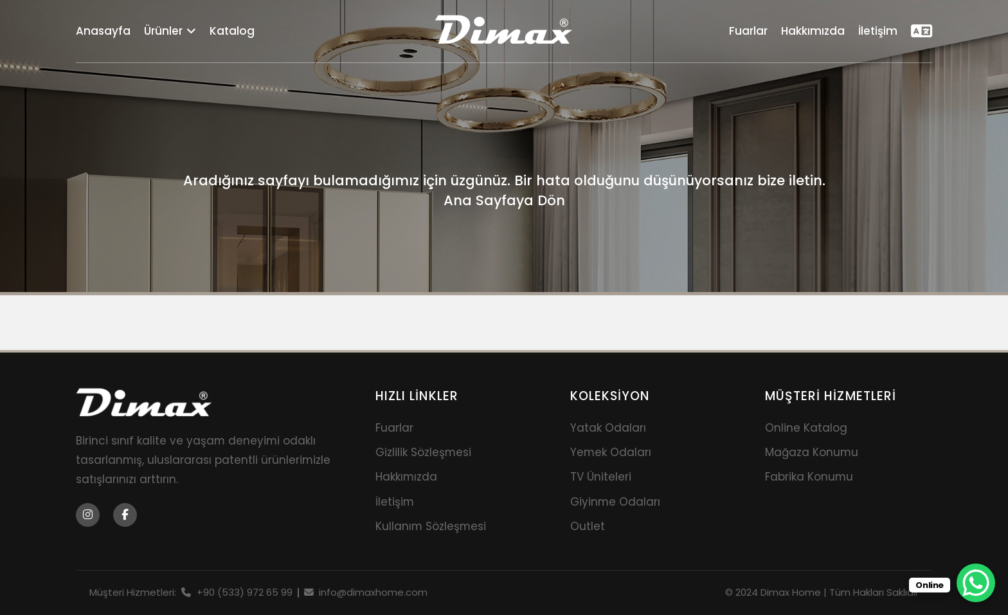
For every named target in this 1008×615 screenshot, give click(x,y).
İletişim (877, 31)
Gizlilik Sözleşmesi (423, 452)
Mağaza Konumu (811, 452)
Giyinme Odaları (615, 501)
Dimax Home (790, 592)
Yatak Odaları (608, 428)
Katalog (232, 31)
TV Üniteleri (600, 476)
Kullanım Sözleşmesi (430, 526)
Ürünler (170, 31)
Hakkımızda (813, 31)
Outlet (587, 526)
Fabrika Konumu (809, 476)
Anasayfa (103, 31)
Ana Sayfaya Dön (504, 200)
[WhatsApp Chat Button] (976, 583)
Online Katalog (806, 428)
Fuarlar (748, 31)
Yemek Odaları (610, 452)
